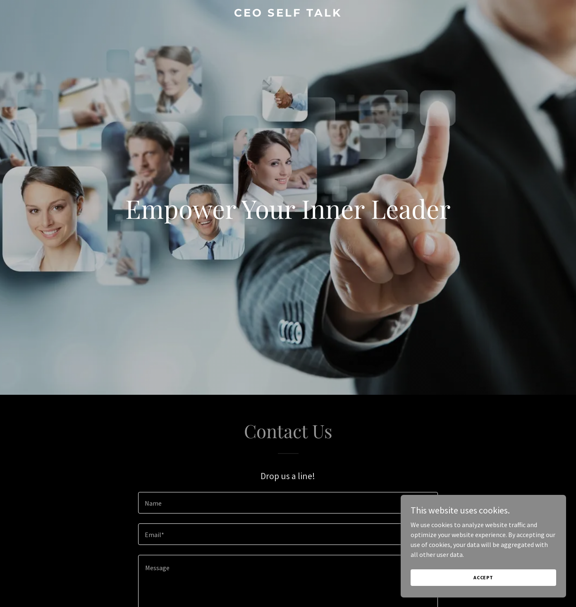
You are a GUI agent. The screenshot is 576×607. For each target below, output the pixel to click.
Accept (483, 577)
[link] (287, 14)
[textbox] (288, 502)
